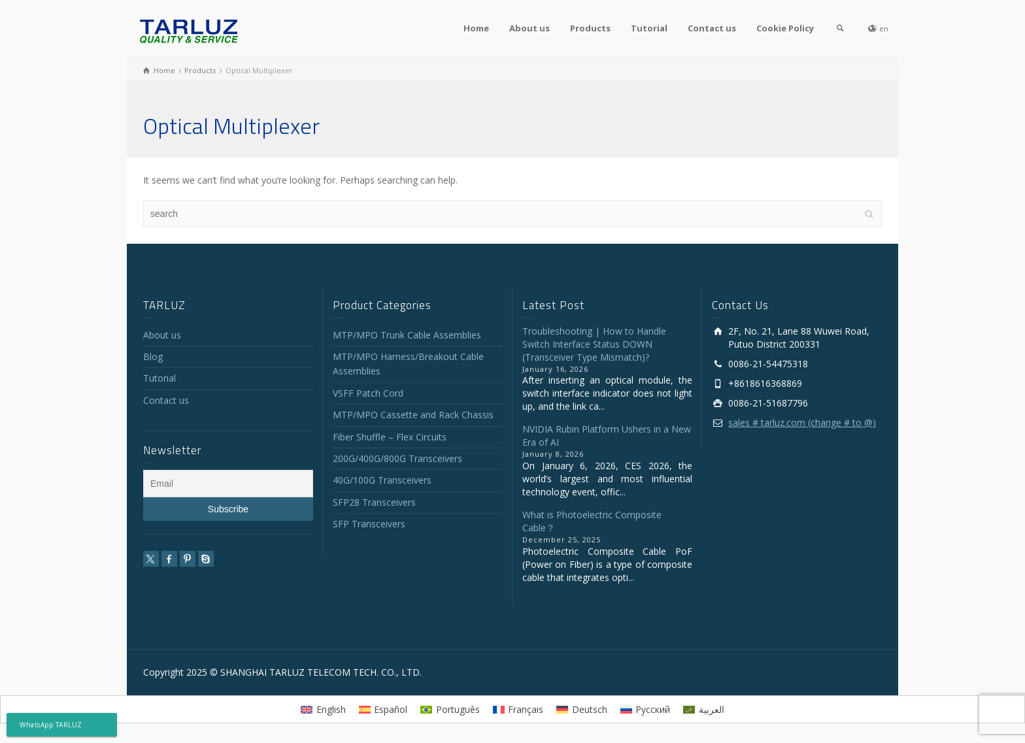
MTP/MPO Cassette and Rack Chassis (413, 414)
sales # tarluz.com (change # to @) (802, 422)
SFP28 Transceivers (374, 502)
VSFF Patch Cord (368, 393)
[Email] (228, 483)
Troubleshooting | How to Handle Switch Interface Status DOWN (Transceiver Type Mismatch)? (594, 344)
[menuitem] (323, 709)
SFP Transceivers (369, 524)
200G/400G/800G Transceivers (397, 458)
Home (476, 28)
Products (590, 28)
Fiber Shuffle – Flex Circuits (389, 437)
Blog (153, 356)
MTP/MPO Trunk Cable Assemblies (407, 335)
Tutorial (649, 28)
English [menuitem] (331, 709)
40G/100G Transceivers (382, 480)
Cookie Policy (785, 28)
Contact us (712, 28)
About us (529, 28)
